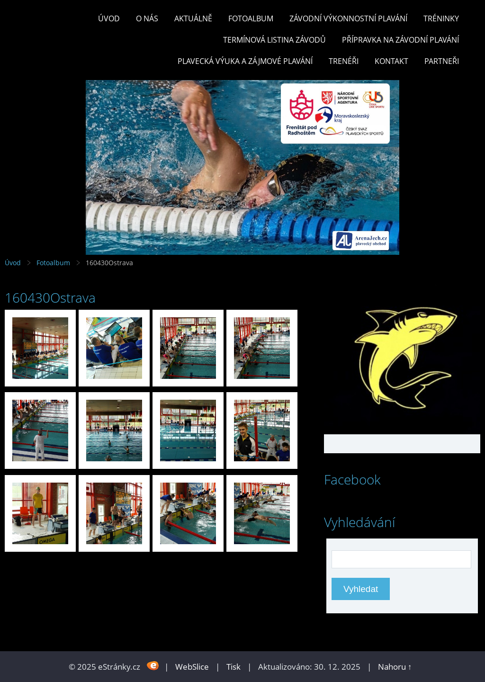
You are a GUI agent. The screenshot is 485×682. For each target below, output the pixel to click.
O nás (147, 18)
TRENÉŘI (344, 61)
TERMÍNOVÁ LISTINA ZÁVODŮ (274, 40)
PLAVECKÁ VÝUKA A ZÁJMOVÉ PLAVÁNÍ (245, 61)
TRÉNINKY (441, 18)
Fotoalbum (250, 18)
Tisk (233, 666)
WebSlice (192, 666)
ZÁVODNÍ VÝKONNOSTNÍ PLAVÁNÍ (348, 18)
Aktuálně (193, 18)
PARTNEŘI (441, 61)
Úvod (109, 18)
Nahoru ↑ (395, 666)
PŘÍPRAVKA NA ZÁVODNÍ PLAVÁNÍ (400, 40)
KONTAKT (391, 61)
